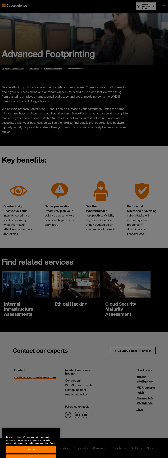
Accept (31, 453)
